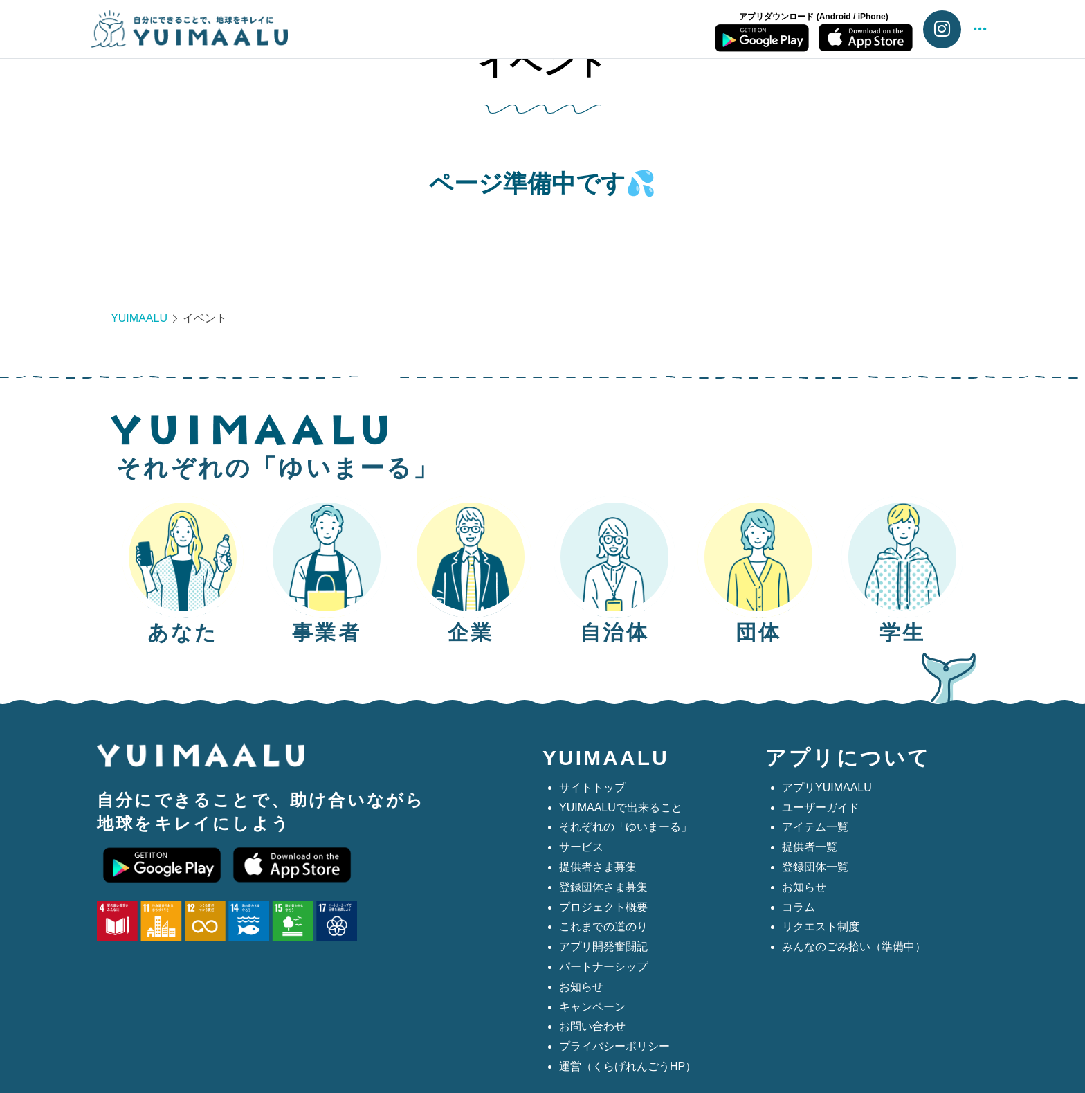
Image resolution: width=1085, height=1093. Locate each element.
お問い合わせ (592, 1026)
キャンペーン (592, 1007)
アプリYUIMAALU (827, 787)
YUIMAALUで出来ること (620, 807)
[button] (979, 29)
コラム (798, 907)
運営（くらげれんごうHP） (627, 1066)
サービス (581, 847)
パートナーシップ (603, 967)
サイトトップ (592, 787)
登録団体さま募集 (603, 887)
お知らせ (581, 987)
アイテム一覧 (815, 827)
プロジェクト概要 (603, 907)
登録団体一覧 (815, 867)
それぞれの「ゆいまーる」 (625, 827)
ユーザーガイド (820, 807)
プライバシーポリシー (614, 1046)
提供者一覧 (809, 847)
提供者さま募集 (598, 867)
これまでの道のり (603, 926)
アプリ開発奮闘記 (603, 946)
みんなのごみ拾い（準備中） (854, 946)
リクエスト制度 (820, 926)
